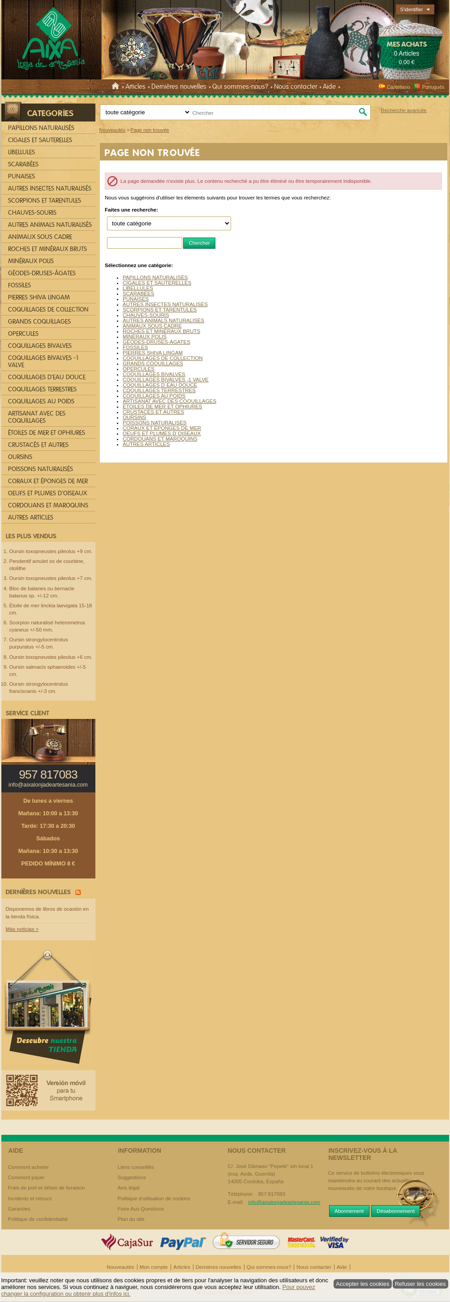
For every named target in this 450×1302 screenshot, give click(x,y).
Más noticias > (22, 929)
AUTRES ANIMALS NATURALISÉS (163, 320)
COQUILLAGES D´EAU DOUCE (160, 385)
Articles (135, 86)
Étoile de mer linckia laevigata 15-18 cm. (50, 609)
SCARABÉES (138, 293)
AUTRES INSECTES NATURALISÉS (165, 304)
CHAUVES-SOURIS (146, 315)
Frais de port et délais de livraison (46, 1187)
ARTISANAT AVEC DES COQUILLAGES (169, 401)
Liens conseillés (136, 1167)
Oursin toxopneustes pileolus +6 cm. (51, 657)
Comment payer (26, 1177)
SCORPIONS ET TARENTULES (160, 309)
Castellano (394, 87)
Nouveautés (120, 1267)
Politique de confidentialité (38, 1219)
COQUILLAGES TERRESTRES (159, 390)
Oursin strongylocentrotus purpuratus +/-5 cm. (38, 643)
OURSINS (134, 417)
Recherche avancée (403, 110)
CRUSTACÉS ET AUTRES (153, 412)
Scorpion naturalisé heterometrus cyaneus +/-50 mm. (47, 626)
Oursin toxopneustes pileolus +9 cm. (51, 551)
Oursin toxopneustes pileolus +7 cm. (51, 578)
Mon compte (154, 1267)
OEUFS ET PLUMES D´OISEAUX (162, 433)
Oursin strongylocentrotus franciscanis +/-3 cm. (38, 687)
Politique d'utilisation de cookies (154, 1198)
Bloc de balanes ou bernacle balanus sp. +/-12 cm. (41, 592)
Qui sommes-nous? (240, 86)
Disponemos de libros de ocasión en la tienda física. (47, 912)
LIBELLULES (138, 288)
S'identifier (411, 9)
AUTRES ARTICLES (146, 444)
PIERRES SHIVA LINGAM (153, 352)
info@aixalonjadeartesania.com (48, 785)
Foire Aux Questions (141, 1208)
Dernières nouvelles (178, 86)
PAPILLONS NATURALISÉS (155, 277)
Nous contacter (295, 86)
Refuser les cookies (420, 1283)
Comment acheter (28, 1167)
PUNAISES (136, 299)
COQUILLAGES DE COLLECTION (163, 358)
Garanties (19, 1208)
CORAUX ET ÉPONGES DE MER (162, 428)
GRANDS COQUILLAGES (153, 363)
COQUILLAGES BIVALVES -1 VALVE (166, 379)
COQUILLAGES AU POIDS (154, 395)
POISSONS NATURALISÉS (155, 422)
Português (429, 87)
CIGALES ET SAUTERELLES (157, 282)
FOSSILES (135, 347)
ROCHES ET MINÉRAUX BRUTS (161, 331)
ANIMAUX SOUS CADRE (152, 326)
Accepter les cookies (363, 1283)
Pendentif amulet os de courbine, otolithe (47, 564)
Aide (329, 86)
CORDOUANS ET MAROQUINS (160, 438)
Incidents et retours (30, 1198)
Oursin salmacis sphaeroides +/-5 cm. (47, 670)
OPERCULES (138, 369)
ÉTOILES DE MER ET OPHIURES (162, 406)
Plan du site (131, 1219)
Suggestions (132, 1177)
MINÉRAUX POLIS (145, 336)
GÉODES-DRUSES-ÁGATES (156, 342)
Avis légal (129, 1187)
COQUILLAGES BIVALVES (154, 374)
